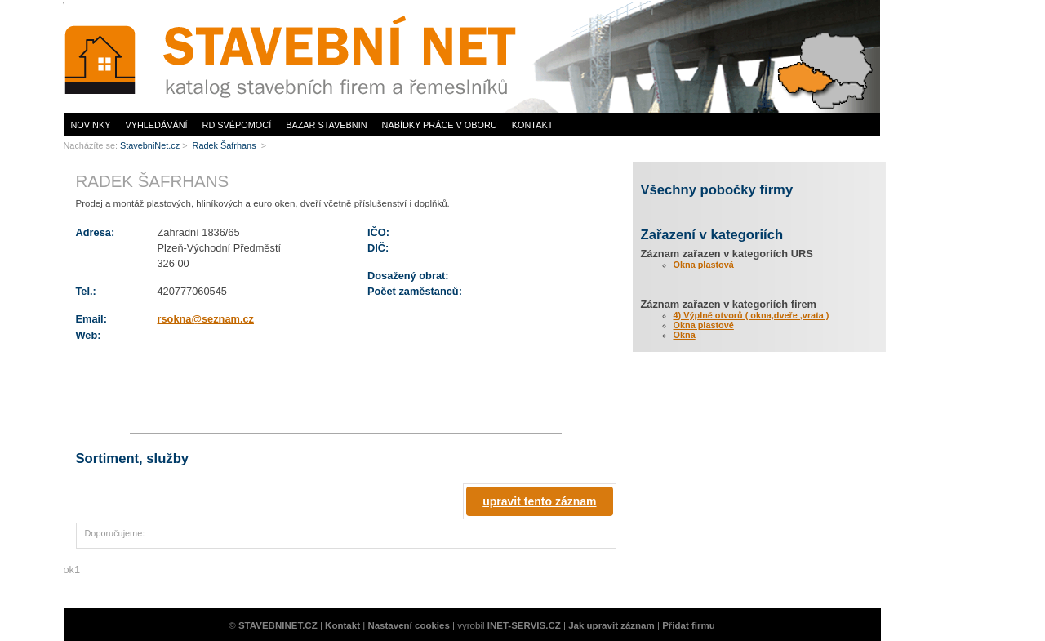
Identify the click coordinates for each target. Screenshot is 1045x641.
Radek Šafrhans (226, 145)
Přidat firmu (688, 625)
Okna (685, 335)
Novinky (91, 125)
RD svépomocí (237, 125)
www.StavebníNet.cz (296, 55)
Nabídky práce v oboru (439, 125)
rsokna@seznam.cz (206, 319)
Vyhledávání (156, 125)
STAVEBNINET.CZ (278, 625)
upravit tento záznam (539, 501)
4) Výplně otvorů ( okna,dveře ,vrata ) (751, 315)
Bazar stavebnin (326, 125)
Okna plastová (704, 264)
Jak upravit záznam (611, 625)
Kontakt (533, 125)
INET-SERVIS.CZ (524, 625)
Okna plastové (704, 325)
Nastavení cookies (408, 625)
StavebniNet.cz (150, 145)
